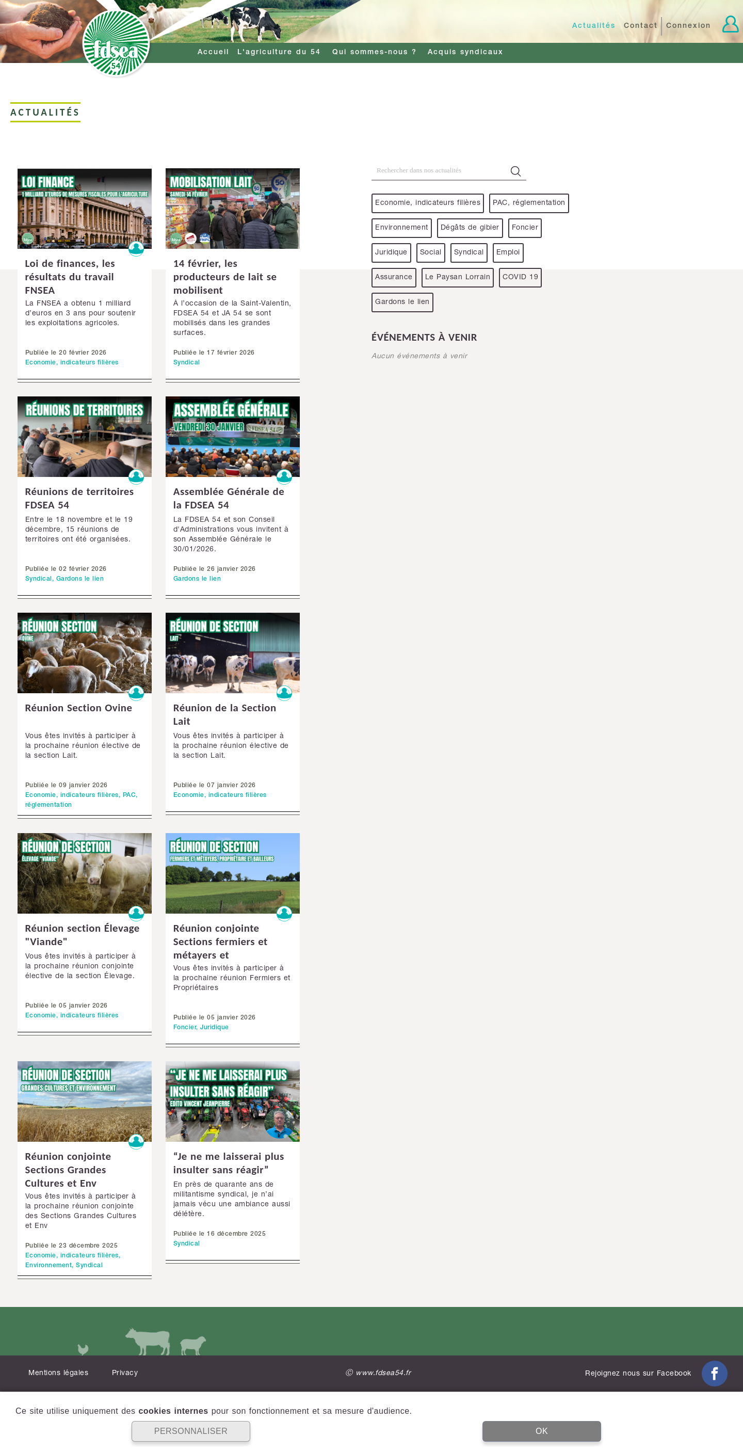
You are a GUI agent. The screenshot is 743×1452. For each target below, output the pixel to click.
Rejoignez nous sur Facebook (656, 1374)
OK (542, 1431)
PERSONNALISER (191, 1431)
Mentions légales (58, 1373)
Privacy (125, 1373)
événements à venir (424, 337)
